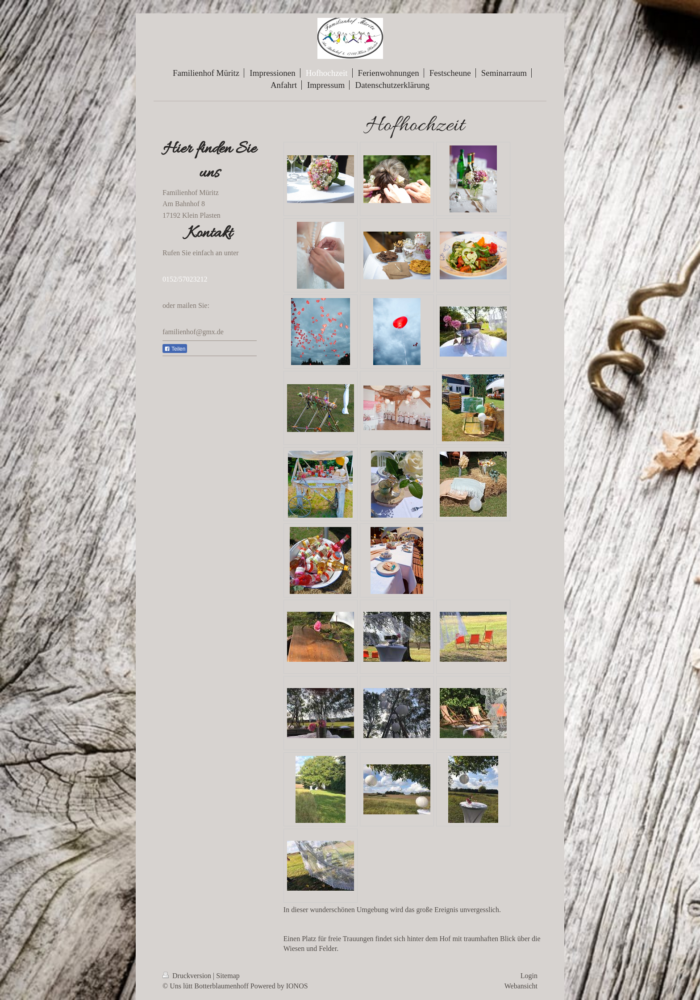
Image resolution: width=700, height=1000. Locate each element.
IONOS (297, 986)
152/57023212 (186, 279)
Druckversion (187, 975)
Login (529, 975)
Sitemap (227, 975)
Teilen (174, 349)
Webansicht (521, 986)
